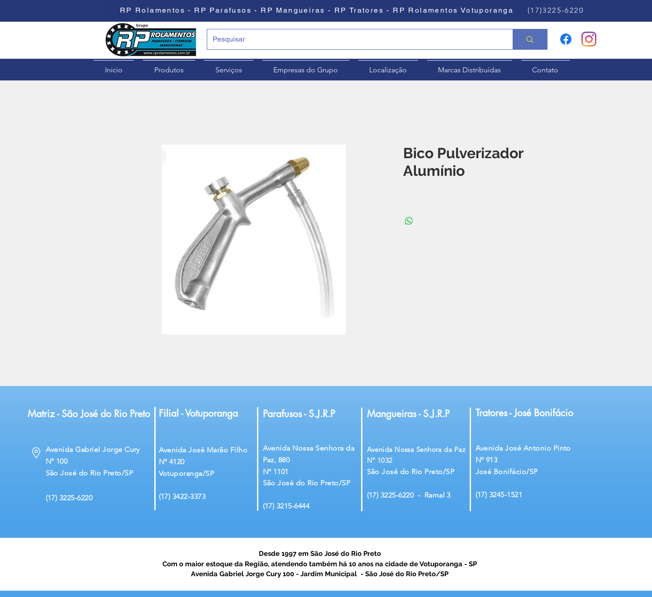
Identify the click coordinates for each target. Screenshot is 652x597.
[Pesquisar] (353, 39)
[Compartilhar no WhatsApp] (409, 221)
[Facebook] (565, 39)
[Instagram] (588, 39)
